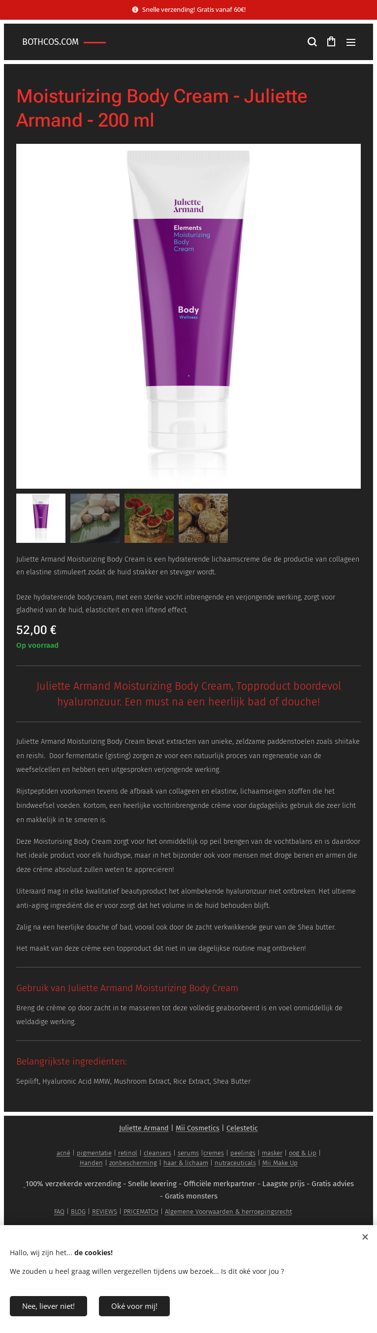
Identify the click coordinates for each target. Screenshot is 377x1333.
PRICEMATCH (141, 1211)
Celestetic (242, 1128)
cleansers (157, 1153)
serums (188, 1153)
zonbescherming (133, 1162)
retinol (127, 1153)
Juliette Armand (144, 1128)
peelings (242, 1153)
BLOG (78, 1211)
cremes (213, 1153)
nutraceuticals (235, 1162)
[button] (311, 42)
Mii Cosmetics (198, 1128)
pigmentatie (94, 1153)
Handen (91, 1162)
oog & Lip (302, 1153)
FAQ (59, 1211)
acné (63, 1153)
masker (272, 1153)
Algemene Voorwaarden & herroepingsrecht (228, 1211)
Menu (350, 42)
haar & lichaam (185, 1162)
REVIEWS (104, 1211)
